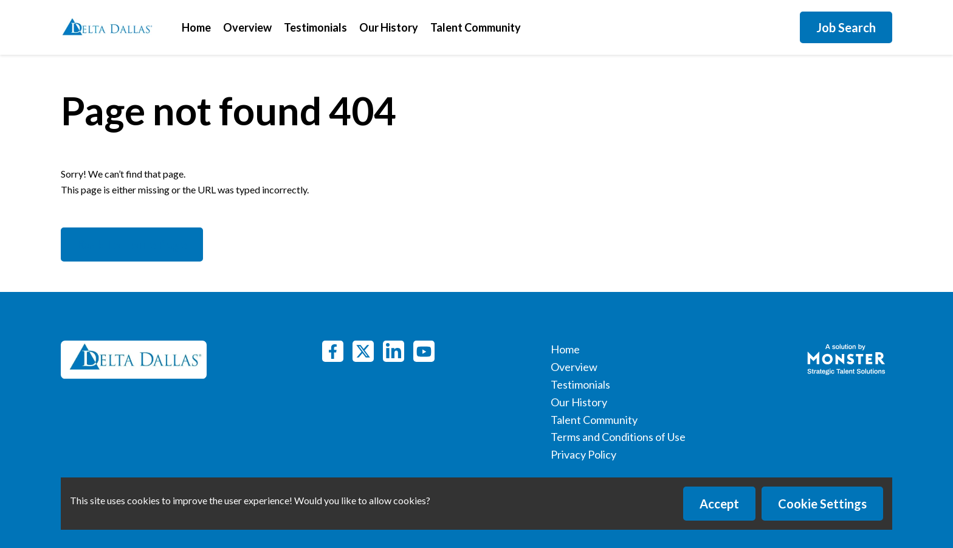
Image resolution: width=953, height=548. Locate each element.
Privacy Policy (583, 454)
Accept (719, 503)
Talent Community (475, 27)
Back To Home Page (132, 244)
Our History (388, 27)
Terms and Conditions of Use (618, 436)
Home (196, 27)
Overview (247, 27)
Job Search (846, 27)
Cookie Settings (822, 503)
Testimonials (315, 27)
